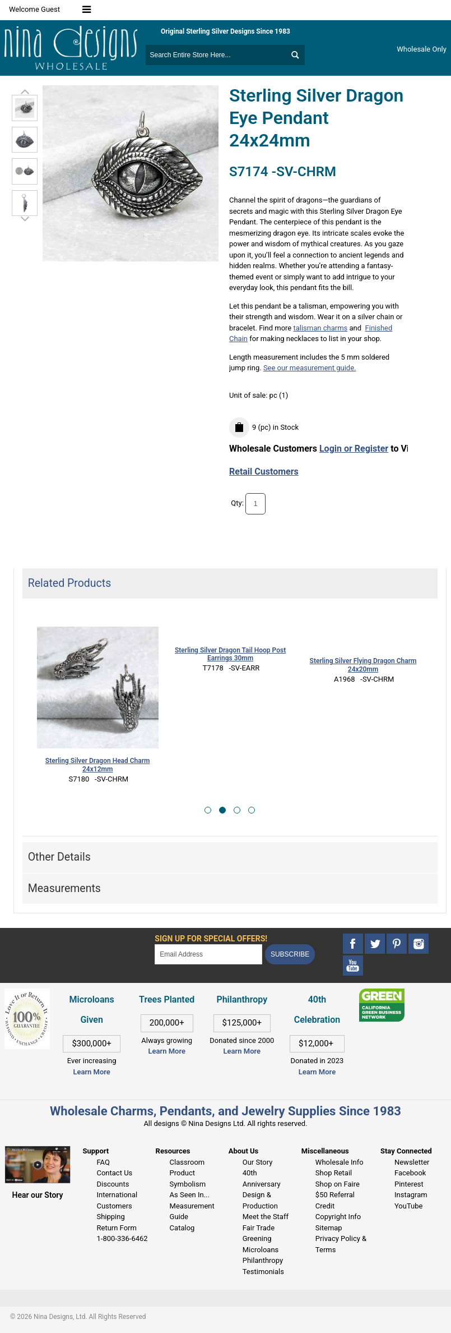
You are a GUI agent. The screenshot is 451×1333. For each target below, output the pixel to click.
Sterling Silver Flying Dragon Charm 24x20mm (363, 665)
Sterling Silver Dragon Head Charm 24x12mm (97, 765)
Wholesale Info (339, 1162)
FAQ (102, 1162)
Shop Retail (333, 1173)
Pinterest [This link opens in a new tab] (409, 1184)
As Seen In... (190, 1194)
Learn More (91, 1072)
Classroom (187, 1162)
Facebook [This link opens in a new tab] (410, 1173)
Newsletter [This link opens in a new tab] (412, 1162)
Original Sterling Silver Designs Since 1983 (225, 31)
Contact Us (114, 1173)
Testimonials (263, 1271)
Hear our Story (37, 1194)
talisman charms (320, 328)
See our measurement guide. (309, 368)
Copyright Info (338, 1216)
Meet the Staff (266, 1216)
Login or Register (353, 448)
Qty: (237, 503)
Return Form (116, 1228)
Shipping (110, 1216)
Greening (257, 1238)
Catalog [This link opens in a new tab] (182, 1228)
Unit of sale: (249, 395)
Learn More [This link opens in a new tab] (166, 1051)
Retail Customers (264, 471)
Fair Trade (259, 1228)
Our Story (258, 1162)
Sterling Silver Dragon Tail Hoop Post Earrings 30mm (230, 654)
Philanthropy (263, 1260)
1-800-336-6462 (121, 1238)
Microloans (261, 1249)
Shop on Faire (337, 1184)
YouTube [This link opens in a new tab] (408, 1206)
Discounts (112, 1184)
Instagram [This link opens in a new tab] (410, 1194)
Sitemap (328, 1228)
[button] (208, 810)
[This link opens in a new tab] (381, 994)
